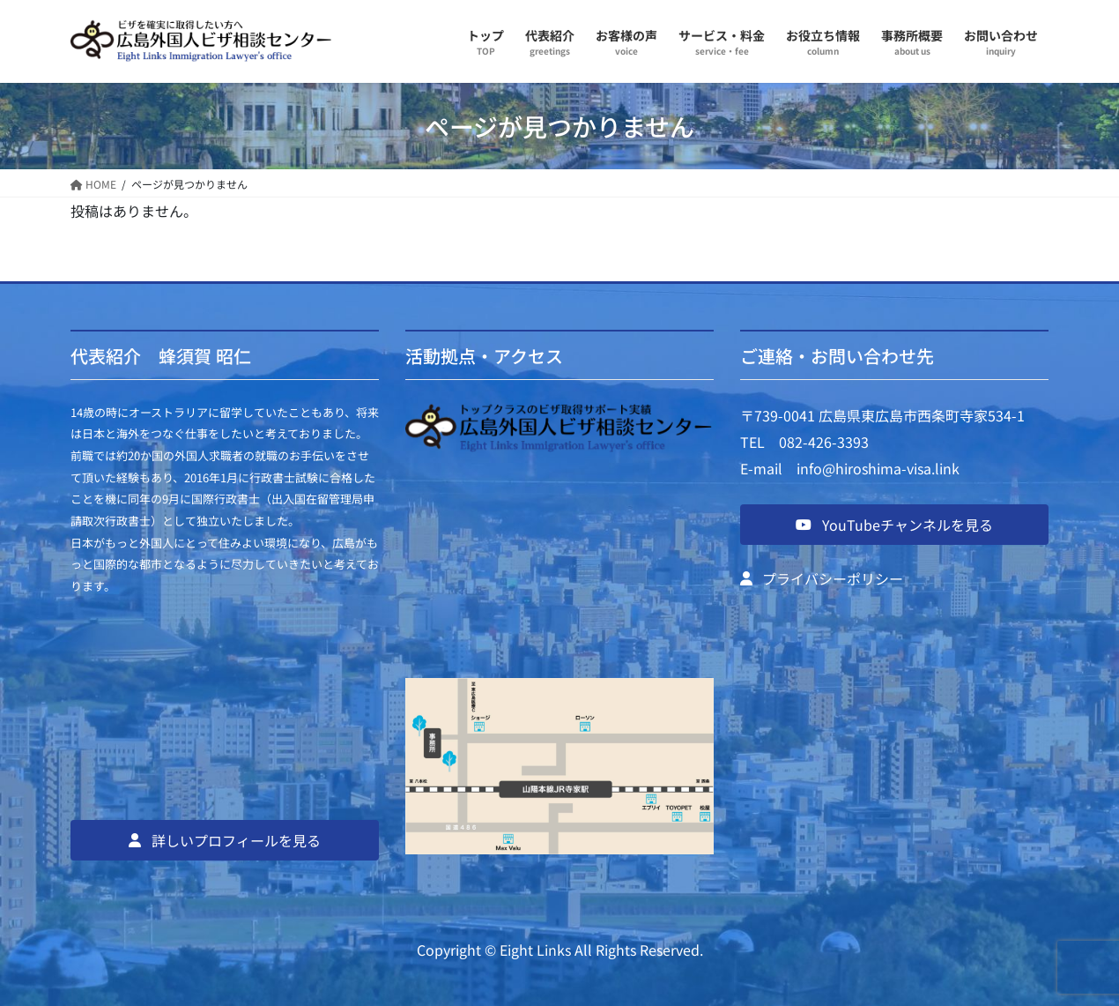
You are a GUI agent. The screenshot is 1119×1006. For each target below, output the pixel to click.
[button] (224, 840)
